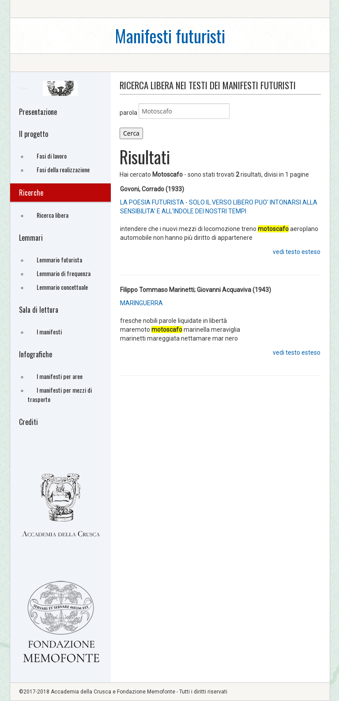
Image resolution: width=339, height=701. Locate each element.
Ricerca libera (52, 215)
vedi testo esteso (296, 251)
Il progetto (33, 134)
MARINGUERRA (141, 303)
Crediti (28, 422)
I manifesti (49, 331)
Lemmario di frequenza (63, 273)
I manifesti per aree (60, 376)
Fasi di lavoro (52, 155)
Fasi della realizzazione (63, 169)
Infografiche (35, 354)
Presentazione (38, 111)
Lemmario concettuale (62, 287)
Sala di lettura (38, 309)
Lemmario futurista (59, 259)
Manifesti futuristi (170, 35)
